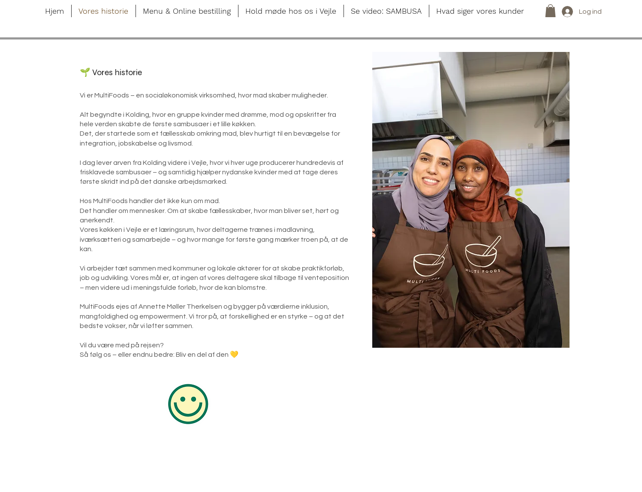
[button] (550, 10)
